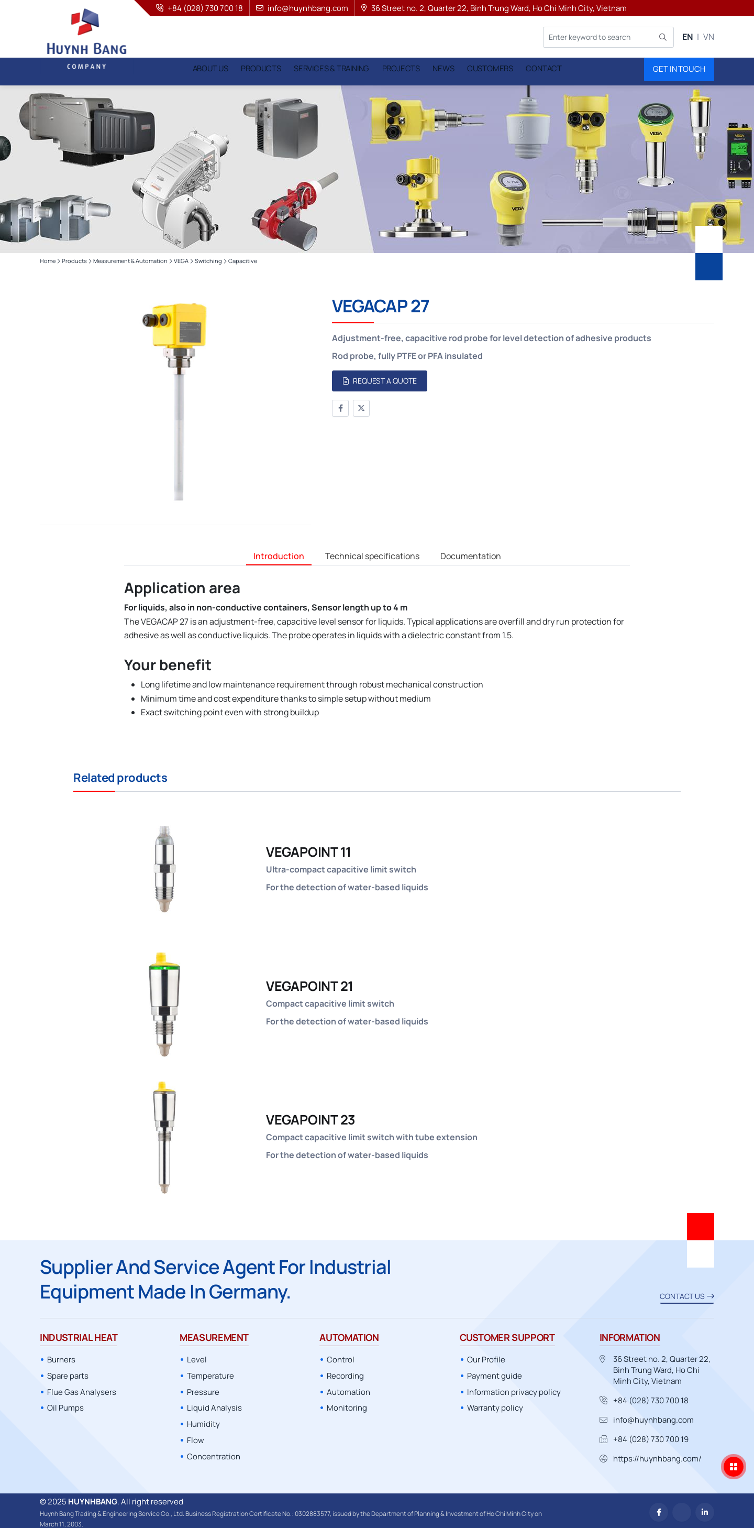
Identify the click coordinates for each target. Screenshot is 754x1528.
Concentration (213, 1453)
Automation (348, 1388)
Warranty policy (495, 1404)
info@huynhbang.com (653, 1416)
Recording (345, 1372)
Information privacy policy (514, 1388)
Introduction (278, 553)
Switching (208, 257)
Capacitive (242, 257)
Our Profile (486, 1356)
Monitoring (347, 1404)
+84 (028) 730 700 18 (651, 1397)
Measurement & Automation (130, 257)
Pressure (203, 1388)
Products (74, 257)
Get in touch (679, 68)
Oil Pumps (65, 1404)
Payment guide (494, 1372)
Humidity (203, 1420)
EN (687, 36)
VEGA (181, 257)
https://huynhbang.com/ (657, 1455)
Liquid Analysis (214, 1404)
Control (340, 1356)
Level (197, 1356)
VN (708, 36)
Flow (195, 1437)
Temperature (210, 1372)
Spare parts (67, 1372)
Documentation (470, 553)
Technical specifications (372, 553)
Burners (61, 1356)
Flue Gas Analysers (81, 1388)
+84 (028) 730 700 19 (651, 1436)
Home (48, 257)
